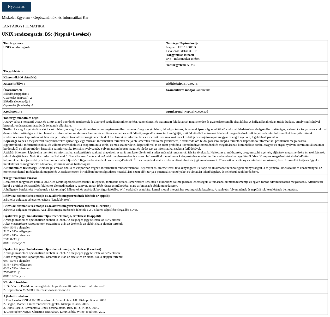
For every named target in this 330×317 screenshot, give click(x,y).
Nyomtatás (16, 6)
